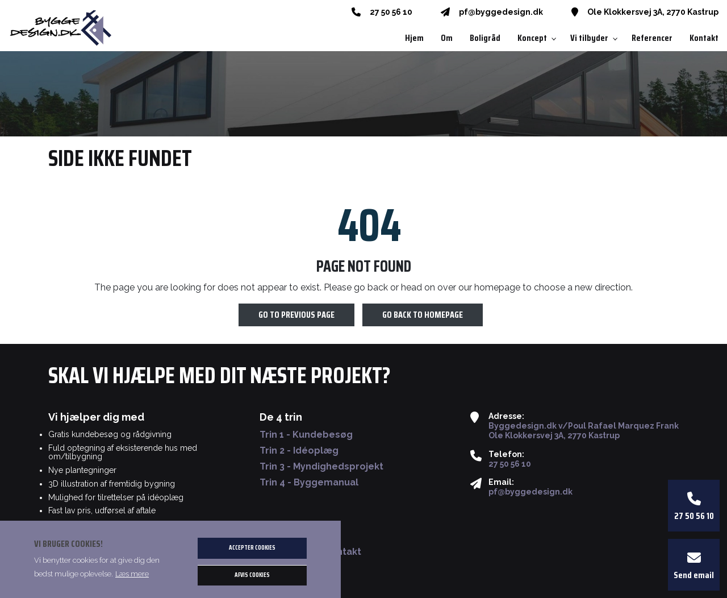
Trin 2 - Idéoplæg (299, 450)
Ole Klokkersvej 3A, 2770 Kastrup (652, 11)
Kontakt (343, 552)
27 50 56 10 (391, 11)
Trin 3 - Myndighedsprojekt (321, 466)
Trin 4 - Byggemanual (309, 482)
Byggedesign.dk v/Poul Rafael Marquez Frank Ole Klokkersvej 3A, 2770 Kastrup (583, 431)
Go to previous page (296, 315)
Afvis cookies (252, 575)
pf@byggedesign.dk (501, 11)
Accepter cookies (252, 548)
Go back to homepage (422, 315)
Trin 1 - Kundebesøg (306, 434)
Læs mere (132, 574)
